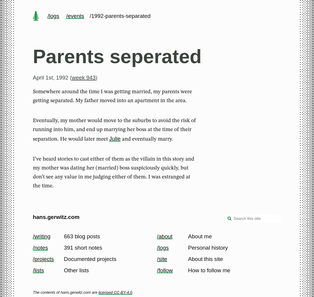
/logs (53, 16)
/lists (38, 270)
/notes (40, 248)
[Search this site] (253, 218)
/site (162, 259)
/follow (165, 270)
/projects (43, 259)
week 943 (84, 77)
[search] (230, 219)
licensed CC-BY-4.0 (115, 292)
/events (75, 16)
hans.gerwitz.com (56, 217)
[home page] (36, 16)
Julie (114, 139)
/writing (41, 236)
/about (164, 236)
